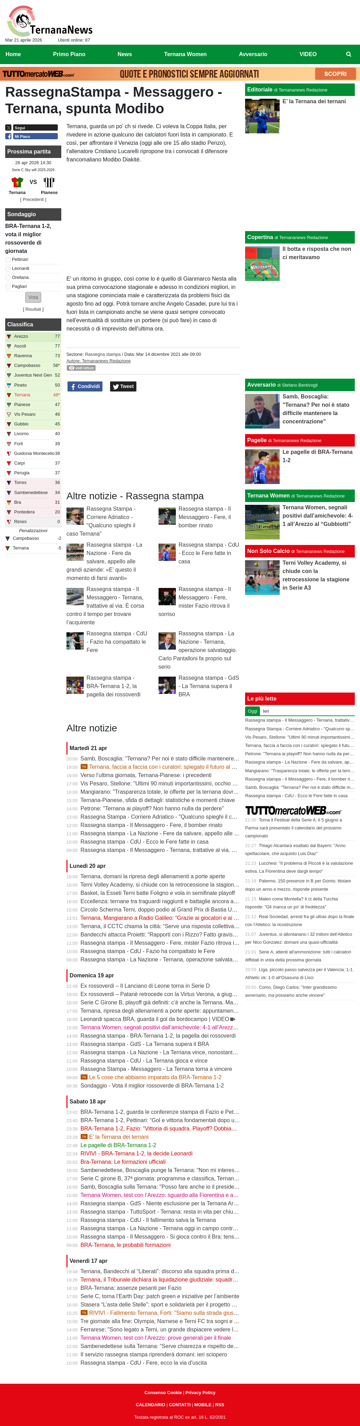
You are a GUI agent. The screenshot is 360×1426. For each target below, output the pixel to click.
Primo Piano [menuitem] (69, 54)
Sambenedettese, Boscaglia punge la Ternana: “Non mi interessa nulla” (168, 1170)
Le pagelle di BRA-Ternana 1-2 (118, 1145)
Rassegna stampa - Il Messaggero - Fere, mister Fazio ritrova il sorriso (167, 943)
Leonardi (20, 268)
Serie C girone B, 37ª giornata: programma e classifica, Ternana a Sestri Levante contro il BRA (197, 1178)
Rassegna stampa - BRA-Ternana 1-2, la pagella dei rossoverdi (114, 686)
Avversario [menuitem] (253, 54)
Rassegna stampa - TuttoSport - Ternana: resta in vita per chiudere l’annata (173, 1212)
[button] (33, 297)
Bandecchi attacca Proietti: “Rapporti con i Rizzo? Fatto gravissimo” (163, 935)
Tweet (123, 387)
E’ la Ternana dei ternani (115, 1137)
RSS (219, 1404)
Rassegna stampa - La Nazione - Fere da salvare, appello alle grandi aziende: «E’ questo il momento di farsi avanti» (104, 561)
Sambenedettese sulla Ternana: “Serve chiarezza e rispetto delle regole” (169, 1346)
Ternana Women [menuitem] (185, 54)
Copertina (260, 237)
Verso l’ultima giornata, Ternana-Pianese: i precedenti (146, 775)
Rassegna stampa (102, 354)
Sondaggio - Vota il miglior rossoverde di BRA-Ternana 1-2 (152, 1086)
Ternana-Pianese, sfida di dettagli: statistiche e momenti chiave (157, 800)
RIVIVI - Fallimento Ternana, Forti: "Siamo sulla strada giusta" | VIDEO (171, 1313)
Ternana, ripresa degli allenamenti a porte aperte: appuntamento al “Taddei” (173, 1011)
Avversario (261, 385)
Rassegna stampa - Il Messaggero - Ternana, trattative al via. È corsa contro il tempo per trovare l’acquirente (105, 605)
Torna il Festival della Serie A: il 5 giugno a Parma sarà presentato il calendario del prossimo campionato (293, 827)
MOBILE (203, 1404)
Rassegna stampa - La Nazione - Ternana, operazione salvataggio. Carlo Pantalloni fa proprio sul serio (198, 650)
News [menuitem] (125, 54)
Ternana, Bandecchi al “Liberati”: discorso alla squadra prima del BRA (165, 1271)
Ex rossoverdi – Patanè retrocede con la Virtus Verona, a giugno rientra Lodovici (179, 994)
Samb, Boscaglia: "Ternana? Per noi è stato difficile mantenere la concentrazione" (181, 759)
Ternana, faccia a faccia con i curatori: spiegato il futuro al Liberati (165, 767)
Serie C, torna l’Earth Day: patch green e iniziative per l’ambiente (160, 1296)
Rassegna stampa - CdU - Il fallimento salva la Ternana (148, 1220)
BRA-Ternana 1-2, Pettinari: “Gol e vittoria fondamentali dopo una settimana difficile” (184, 1120)
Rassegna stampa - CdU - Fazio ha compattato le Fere (117, 642)
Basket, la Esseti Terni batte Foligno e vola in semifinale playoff (158, 893)
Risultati (33, 309)
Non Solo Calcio (268, 551)
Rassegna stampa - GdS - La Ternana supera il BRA (209, 686)
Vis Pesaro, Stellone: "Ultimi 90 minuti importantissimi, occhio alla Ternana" (172, 783)
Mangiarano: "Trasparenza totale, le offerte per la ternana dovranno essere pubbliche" (186, 792)
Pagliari (19, 286)
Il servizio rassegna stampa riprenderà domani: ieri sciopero (154, 1354)
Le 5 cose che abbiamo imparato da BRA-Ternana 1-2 (151, 1077)
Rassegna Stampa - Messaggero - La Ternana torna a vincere (156, 1069)
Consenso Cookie (163, 1392)
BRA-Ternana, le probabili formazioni (126, 1245)
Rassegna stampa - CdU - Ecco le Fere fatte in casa (209, 553)
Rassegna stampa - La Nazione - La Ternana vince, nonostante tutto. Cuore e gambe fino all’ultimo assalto (211, 1052)
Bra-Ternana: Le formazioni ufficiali (123, 1162)
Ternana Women (268, 496)
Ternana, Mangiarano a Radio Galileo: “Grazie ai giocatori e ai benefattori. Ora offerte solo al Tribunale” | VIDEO (217, 918)
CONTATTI (180, 1404)
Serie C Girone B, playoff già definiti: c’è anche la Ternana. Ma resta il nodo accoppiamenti (191, 1002)
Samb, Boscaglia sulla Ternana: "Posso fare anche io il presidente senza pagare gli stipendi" (194, 1187)
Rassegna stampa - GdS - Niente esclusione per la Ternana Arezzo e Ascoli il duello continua (195, 1203)
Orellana (20, 277)
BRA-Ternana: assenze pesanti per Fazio (131, 1288)
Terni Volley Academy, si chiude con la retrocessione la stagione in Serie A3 (172, 885)
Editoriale (259, 90)
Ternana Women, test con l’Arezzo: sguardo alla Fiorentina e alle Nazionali (171, 1195)
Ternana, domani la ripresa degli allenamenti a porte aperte (152, 876)
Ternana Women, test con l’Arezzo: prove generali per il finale (155, 1338)
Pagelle (257, 440)
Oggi (252, 711)
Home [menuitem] (13, 54)
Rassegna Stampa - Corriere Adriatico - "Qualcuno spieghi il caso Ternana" (172, 817)
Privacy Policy (201, 1392)
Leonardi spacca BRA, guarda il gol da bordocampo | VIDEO (155, 1019)
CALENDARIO (150, 1404)
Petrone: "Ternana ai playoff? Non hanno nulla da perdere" (152, 808)
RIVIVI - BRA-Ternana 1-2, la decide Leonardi (137, 1153)
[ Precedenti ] (33, 199)
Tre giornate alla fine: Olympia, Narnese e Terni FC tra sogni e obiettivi (166, 1321)
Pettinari (20, 259)
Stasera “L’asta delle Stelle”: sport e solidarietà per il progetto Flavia (163, 1305)
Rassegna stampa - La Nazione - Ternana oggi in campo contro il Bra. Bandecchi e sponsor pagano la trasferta (217, 1228)
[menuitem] (348, 54)
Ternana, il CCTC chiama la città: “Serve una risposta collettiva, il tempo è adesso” (181, 926)
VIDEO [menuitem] (308, 54)
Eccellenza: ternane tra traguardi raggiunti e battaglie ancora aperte (163, 901)
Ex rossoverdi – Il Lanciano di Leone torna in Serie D (145, 986)
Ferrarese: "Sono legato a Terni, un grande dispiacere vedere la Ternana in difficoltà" (184, 1329)
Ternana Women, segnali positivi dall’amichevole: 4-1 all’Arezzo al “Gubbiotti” (174, 1027)
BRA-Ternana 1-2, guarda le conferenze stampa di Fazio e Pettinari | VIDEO (174, 1112)
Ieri (266, 711)
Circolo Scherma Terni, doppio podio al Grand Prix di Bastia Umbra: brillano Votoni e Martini (193, 910)
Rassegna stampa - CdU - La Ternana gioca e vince (144, 1061)
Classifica (20, 324)
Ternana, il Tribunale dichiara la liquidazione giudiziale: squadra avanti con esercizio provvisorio (197, 1280)
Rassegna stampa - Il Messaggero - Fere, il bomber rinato (205, 517)
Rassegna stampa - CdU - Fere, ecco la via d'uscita (144, 1363)
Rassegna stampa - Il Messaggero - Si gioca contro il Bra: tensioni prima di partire (181, 1237)
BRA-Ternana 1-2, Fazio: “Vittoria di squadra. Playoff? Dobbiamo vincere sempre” (180, 1129)
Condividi (85, 387)
